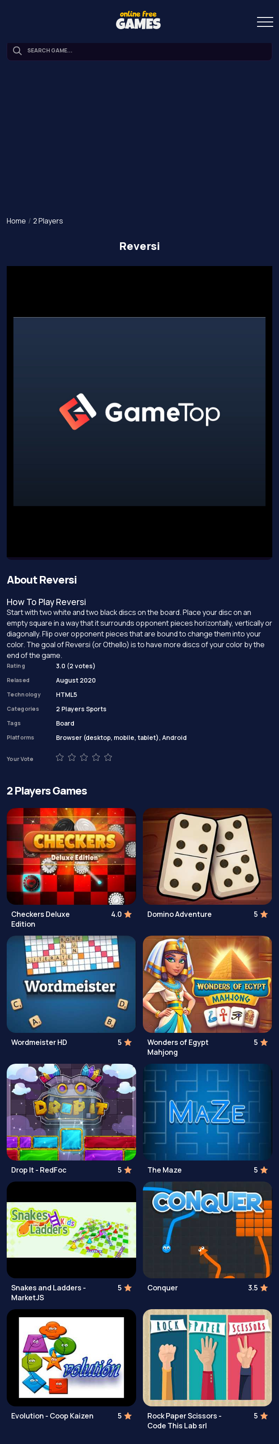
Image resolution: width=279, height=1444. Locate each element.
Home (16, 221)
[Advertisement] (139, 139)
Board (65, 723)
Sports (96, 709)
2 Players (48, 221)
